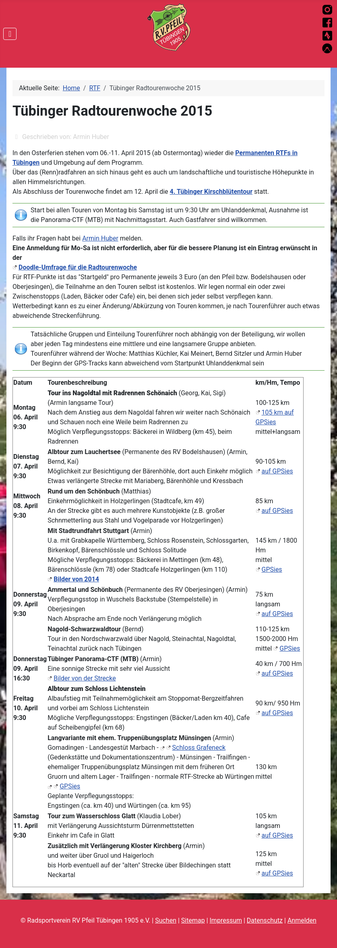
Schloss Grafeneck (199, 747)
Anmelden (301, 920)
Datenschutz (265, 920)
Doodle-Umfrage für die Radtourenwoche (78, 267)
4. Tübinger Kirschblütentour (211, 191)
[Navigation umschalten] (10, 34)
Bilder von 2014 (76, 579)
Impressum (226, 920)
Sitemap (193, 920)
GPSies (272, 569)
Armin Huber (100, 238)
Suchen (165, 920)
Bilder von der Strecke (85, 678)
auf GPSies (277, 471)
